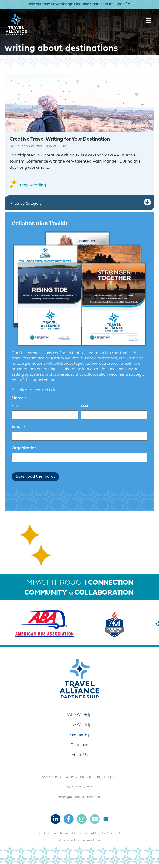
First (15, 406)
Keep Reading (32, 185)
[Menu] (148, 20)
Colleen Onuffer (28, 146)
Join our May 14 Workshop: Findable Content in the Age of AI (79, 4)
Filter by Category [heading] (26, 204)
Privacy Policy (69, 840)
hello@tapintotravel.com (79, 797)
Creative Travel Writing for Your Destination (59, 139)
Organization (25, 448)
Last (84, 406)
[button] (147, 202)
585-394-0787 (79, 787)
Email (18, 427)
